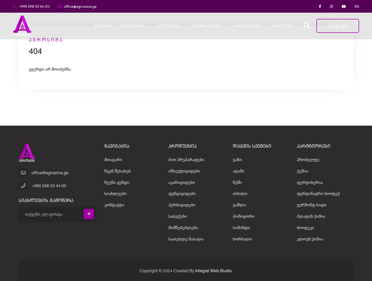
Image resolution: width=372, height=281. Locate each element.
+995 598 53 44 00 (31, 6)
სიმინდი (241, 227)
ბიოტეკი (305, 227)
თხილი (240, 193)
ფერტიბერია (310, 182)
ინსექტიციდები (184, 170)
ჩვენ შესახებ (132, 26)
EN (357, 6)
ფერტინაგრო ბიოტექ (318, 193)
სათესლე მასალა (186, 238)
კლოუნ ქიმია (310, 238)
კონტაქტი (337, 25)
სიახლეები (281, 26)
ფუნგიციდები (182, 193)
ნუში (237, 182)
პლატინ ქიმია (311, 216)
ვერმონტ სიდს (312, 204)
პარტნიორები (246, 26)
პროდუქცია (168, 26)
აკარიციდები (181, 182)
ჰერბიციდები (182, 204)
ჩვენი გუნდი (116, 182)
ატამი (238, 170)
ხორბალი (242, 238)
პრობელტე (308, 159)
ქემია (302, 170)
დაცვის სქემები (206, 26)
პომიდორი (244, 216)
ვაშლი (239, 204)
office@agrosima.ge (77, 6)
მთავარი (103, 26)
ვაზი (237, 159)
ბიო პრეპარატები (186, 159)
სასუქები (177, 216)
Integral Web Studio (213, 270)
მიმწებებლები (183, 227)
